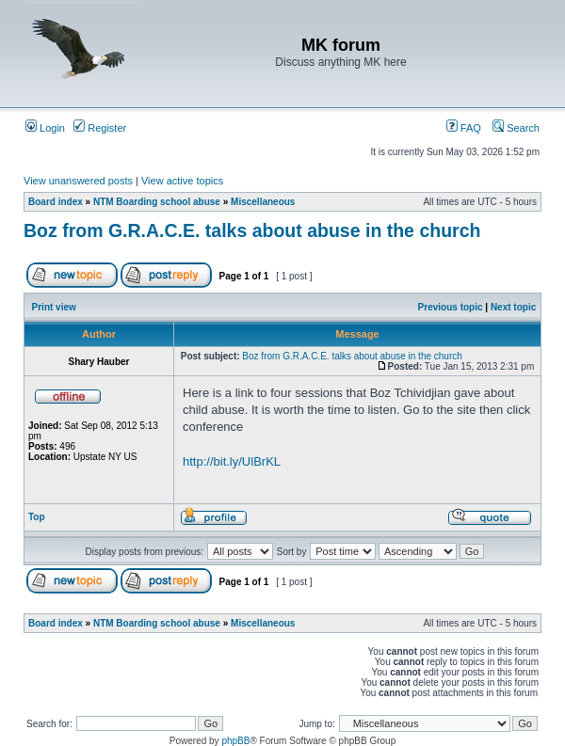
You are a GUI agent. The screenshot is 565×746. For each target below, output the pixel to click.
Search (516, 128)
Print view (54, 307)
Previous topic (450, 307)
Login (45, 128)
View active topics (182, 180)
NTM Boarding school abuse (156, 202)
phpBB (235, 741)
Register (99, 128)
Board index (55, 202)
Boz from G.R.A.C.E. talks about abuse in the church (252, 230)
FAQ (463, 128)
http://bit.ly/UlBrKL (232, 461)
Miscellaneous (263, 202)
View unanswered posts (78, 180)
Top (36, 517)
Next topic (513, 307)
